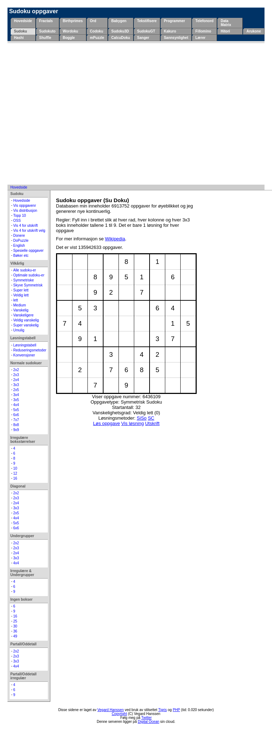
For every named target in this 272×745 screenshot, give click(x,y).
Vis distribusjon (25, 210)
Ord (93, 21)
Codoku (96, 31)
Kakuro (170, 31)
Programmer (174, 21)
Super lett (21, 290)
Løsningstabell (24, 345)
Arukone (253, 31)
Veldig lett (21, 295)
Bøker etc (21, 256)
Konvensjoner (24, 355)
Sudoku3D (120, 31)
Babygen (118, 21)
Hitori (225, 31)
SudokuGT (146, 31)
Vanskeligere (23, 315)
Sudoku (20, 31)
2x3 (16, 375)
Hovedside (23, 21)
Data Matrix (226, 23)
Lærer (200, 38)
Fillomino (203, 31)
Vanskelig (21, 310)
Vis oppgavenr (24, 206)
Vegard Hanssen (110, 710)
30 (15, 626)
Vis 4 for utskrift (25, 226)
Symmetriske (23, 280)
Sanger (143, 38)
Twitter (146, 718)
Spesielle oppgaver (28, 250)
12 (15, 473)
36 (15, 631)
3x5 (16, 400)
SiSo (141, 418)
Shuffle (45, 38)
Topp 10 (19, 216)
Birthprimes (73, 21)
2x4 (16, 380)
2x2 (16, 370)
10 (15, 468)
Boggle (69, 38)
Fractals (46, 21)
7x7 (16, 420)
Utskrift (152, 423)
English (19, 246)
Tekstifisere (147, 21)
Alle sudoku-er (24, 270)
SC (151, 418)
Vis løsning (132, 423)
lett (15, 300)
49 (15, 636)
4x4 (16, 405)
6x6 (16, 415)
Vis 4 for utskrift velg (29, 230)
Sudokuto (47, 31)
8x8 (16, 425)
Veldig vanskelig (26, 320)
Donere (19, 236)
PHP (176, 710)
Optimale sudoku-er (28, 275)
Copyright (119, 714)
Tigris (162, 710)
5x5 (16, 410)
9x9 (16, 430)
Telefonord (204, 21)
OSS (17, 220)
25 (15, 621)
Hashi (19, 38)
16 (15, 478)
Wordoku (70, 31)
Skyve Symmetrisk (27, 285)
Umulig (18, 330)
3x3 (16, 385)
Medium (19, 305)
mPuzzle (97, 38)
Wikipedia (115, 238)
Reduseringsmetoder (29, 350)
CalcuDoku (120, 38)
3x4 (16, 395)
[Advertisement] (67, 114)
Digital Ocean (148, 722)
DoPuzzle (21, 240)
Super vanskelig (26, 325)
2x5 (16, 390)
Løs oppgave (106, 423)
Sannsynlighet (176, 38)
